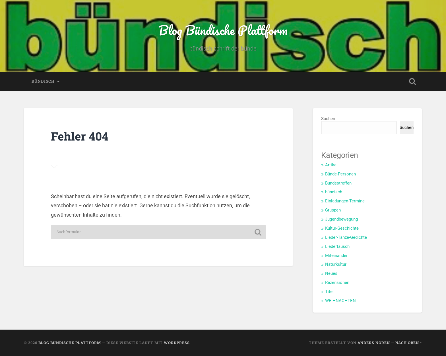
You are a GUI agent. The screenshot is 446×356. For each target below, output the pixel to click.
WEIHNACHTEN (340, 300)
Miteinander (336, 255)
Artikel (331, 164)
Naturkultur (335, 264)
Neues (331, 273)
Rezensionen (337, 282)
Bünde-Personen (340, 174)
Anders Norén (374, 342)
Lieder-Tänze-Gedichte (346, 237)
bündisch (43, 81)
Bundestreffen (338, 183)
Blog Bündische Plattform (223, 30)
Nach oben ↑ (408, 342)
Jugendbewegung (341, 219)
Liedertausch (337, 246)
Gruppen (333, 210)
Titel (329, 291)
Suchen (328, 118)
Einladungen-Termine (345, 201)
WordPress (177, 342)
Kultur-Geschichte (342, 228)
